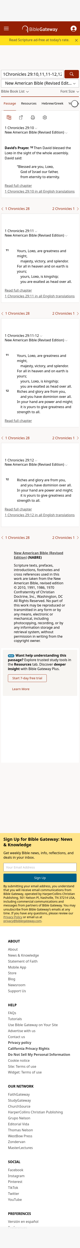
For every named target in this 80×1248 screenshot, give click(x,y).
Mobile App (17, 967)
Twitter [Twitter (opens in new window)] (13, 1193)
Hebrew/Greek (52, 103)
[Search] (71, 74)
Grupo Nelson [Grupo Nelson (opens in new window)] (19, 1118)
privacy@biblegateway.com (22, 921)
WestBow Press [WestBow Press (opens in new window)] (20, 1136)
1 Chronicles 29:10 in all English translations (40, 191)
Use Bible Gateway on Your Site (33, 1025)
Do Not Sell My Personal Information (39, 1054)
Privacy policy (19, 1042)
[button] (74, 29)
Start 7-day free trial (27, 678)
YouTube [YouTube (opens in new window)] (15, 1199)
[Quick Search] (32, 74)
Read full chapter (18, 185)
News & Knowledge (23, 955)
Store (12, 973)
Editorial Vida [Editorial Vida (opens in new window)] (18, 1124)
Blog (11, 979)
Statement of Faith (23, 961)
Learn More (20, 689)
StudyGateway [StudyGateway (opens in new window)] (19, 1100)
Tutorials (15, 1019)
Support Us (17, 991)
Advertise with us (22, 1030)
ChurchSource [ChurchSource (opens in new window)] (19, 1106)
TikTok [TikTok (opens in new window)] (13, 1187)
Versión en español (23, 1221)
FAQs (12, 1013)
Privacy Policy (12, 917)
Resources (28, 103)
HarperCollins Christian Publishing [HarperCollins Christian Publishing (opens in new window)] (35, 1112)
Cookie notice (19, 1060)
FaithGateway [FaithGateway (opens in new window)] (19, 1094)
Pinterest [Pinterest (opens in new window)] (15, 1181)
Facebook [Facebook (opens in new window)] (15, 1170)
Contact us (16, 1036)
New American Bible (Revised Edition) (38, 555)
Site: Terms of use (22, 1066)
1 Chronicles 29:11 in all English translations (40, 296)
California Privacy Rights (29, 1048)
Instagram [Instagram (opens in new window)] (16, 1176)
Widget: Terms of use (25, 1072)
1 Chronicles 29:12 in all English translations (40, 515)
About (13, 949)
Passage (10, 103)
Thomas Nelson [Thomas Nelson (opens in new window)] (20, 1130)
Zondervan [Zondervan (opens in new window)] (16, 1141)
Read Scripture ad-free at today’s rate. (39, 40)
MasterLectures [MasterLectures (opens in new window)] (20, 1147)
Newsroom (17, 985)
